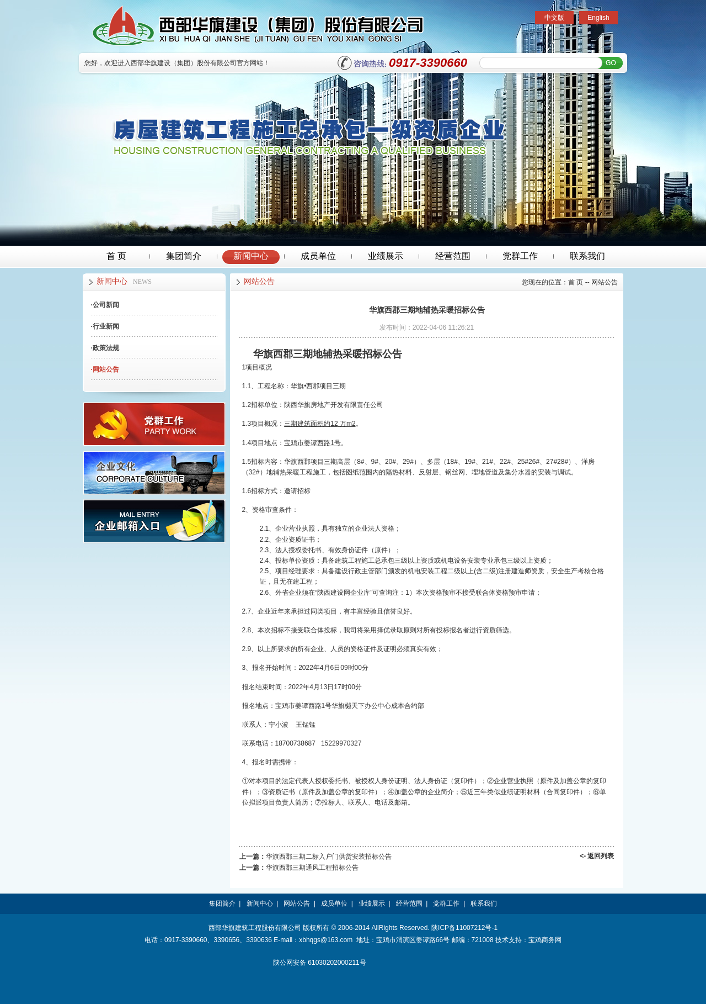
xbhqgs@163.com (325, 940)
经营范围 (452, 256)
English (598, 18)
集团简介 (183, 256)
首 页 (116, 256)
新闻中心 (251, 256)
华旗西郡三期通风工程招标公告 (312, 867)
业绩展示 (385, 256)
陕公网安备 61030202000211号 (319, 962)
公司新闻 (105, 305)
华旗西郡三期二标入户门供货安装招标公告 (329, 856)
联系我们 (587, 256)
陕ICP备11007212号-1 (464, 928)
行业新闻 (105, 326)
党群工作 (520, 256)
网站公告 (105, 369)
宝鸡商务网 (544, 940)
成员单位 (318, 256)
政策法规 (105, 348)
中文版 (554, 18)
